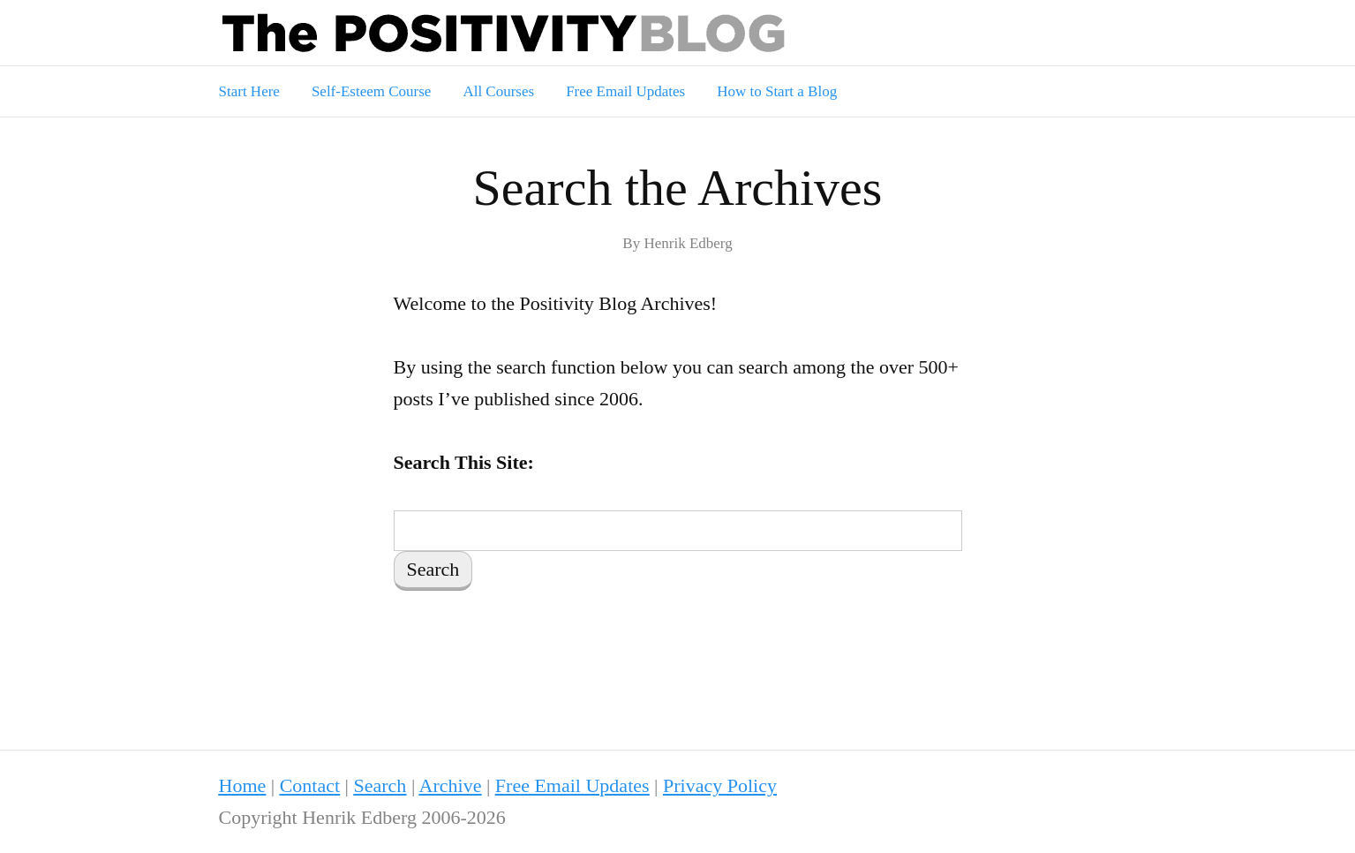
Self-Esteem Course (372, 91)
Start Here (249, 91)
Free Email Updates (625, 91)
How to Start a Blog (777, 91)
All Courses (498, 91)
